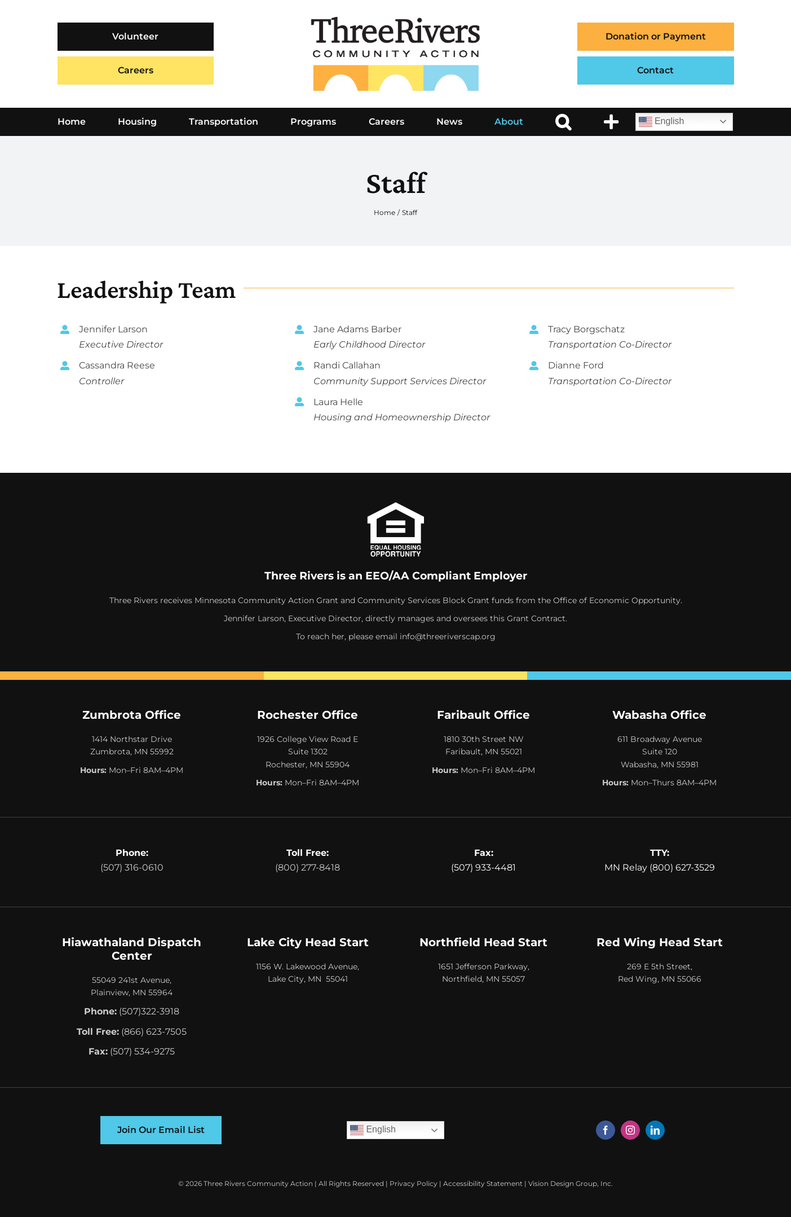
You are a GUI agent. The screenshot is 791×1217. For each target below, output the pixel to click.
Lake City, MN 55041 (308, 979)
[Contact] (655, 70)
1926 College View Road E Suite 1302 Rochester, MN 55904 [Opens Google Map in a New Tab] (307, 752)
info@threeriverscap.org (448, 636)
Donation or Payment (656, 36)
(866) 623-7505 (154, 1031)
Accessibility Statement (483, 1183)
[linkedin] (655, 1130)
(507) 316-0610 (131, 867)
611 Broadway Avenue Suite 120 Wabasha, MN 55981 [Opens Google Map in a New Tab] (659, 752)
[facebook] (605, 1130)
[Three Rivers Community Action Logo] (395, 21)
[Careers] (136, 70)
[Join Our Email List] (161, 1130)
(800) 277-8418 (307, 867)
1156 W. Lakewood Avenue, (307, 966)
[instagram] (630, 1130)
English (661, 122)
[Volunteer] (136, 37)
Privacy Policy (414, 1183)
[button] (563, 122)
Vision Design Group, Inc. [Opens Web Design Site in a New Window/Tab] (570, 1183)
